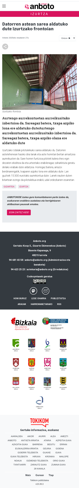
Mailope (63, 456)
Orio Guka (59, 460)
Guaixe (47, 452)
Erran (63, 444)
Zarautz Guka (39, 464)
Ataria (47, 440)
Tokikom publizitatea (39, 480)
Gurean (39, 475)
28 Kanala (39, 468)
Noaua (18, 460)
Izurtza (39, 14)
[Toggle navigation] (4, 6)
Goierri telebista (28, 452)
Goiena (60, 448)
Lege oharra (38, 298)
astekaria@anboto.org (39, 269)
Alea (53, 436)
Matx (28, 475)
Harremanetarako (41, 304)
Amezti (64, 436)
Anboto (12, 440)
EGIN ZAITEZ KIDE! (19, 212)
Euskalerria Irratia (26, 448)
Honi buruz (20, 298)
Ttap (51, 475)
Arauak (22, 304)
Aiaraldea (17, 436)
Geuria (47, 448)
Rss (59, 304)
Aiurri (42, 436)
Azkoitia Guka (20, 444)
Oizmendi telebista (37, 460)
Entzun (65, 38)
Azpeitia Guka (63, 440)
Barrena (38, 444)
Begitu (51, 444)
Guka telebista (19, 456)
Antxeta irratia (30, 440)
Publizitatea (58, 298)
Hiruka (36, 456)
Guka (58, 452)
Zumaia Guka (58, 464)
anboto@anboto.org (36, 260)
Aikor (30, 436)
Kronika (49, 456)
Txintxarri (19, 464)
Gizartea (9, 186)
